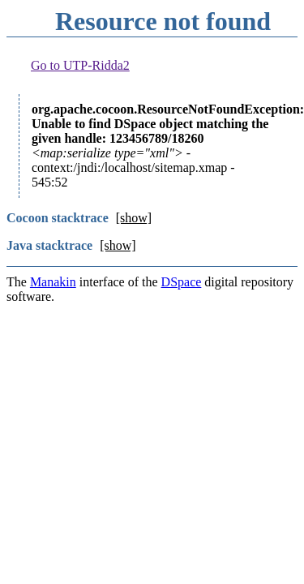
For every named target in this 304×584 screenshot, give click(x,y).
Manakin (53, 282)
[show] (134, 218)
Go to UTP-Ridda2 (80, 65)
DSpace (181, 282)
